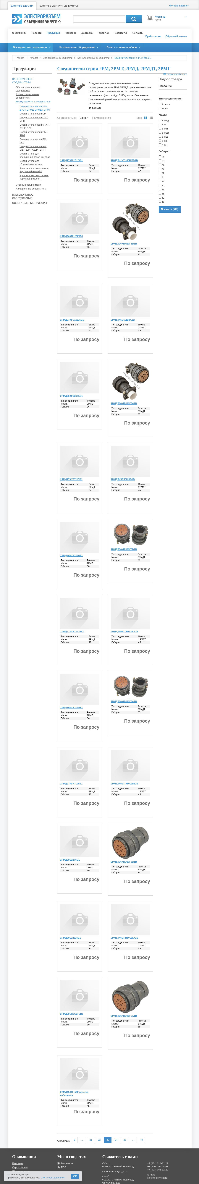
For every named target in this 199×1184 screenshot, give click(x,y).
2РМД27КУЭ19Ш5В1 (72, 319)
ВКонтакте (67, 1163)
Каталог (34, 58)
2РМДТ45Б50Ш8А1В (123, 319)
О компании (19, 32)
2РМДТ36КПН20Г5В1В (124, 549)
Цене (83, 117)
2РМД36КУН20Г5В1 (71, 707)
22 (99, 1140)
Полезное (70, 32)
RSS (63, 1167)
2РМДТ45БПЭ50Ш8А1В (124, 631)
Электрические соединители (57, 58)
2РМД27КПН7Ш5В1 (71, 160)
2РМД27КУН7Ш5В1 (71, 783)
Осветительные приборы (29, 203)
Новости (36, 32)
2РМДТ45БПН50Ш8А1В (124, 937)
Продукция (53, 32)
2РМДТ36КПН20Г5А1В (124, 701)
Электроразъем (22, 5)
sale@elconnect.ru (157, 1177)
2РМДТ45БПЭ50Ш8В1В (124, 783)
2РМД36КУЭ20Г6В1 (71, 555)
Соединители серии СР (33, 113)
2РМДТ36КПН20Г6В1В (124, 243)
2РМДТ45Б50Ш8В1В (123, 479)
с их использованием (52, 1177)
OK (75, 1176)
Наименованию (101, 117)
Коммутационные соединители (93, 58)
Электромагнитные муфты (59, 5)
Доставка (87, 32)
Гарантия (103, 32)
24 (116, 1140)
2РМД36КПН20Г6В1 (71, 236)
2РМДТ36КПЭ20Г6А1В (124, 1016)
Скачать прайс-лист (175, 74)
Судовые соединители (28, 184)
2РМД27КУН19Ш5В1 (72, 631)
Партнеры (17, 1163)
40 (141, 1140)
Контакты (137, 32)
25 (125, 1140)
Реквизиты (120, 32)
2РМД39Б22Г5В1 (70, 859)
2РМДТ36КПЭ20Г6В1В (124, 861)
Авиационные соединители (31, 188)
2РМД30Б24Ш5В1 (70, 937)
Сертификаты (20, 1167)
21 (91, 1140)
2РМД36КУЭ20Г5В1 (71, 396)
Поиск (134, 19)
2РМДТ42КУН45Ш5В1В (124, 160)
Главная (20, 58)
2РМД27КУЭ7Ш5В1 (71, 479)
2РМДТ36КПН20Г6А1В (124, 403)
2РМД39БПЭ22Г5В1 (71, 1013)
